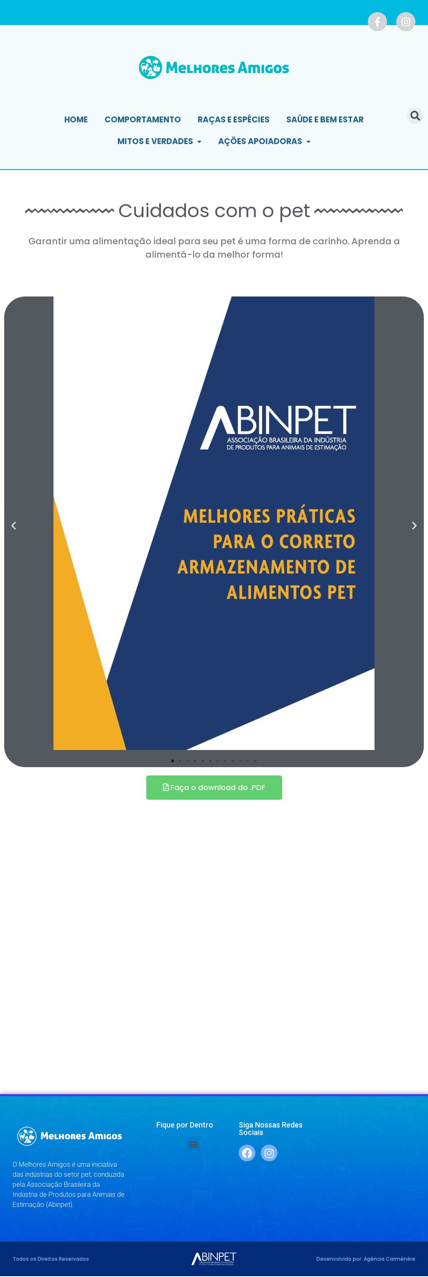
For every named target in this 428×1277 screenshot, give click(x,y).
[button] (172, 761)
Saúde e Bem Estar (325, 119)
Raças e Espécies (234, 119)
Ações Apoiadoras (264, 141)
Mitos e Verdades (159, 141)
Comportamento (142, 119)
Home (76, 119)
